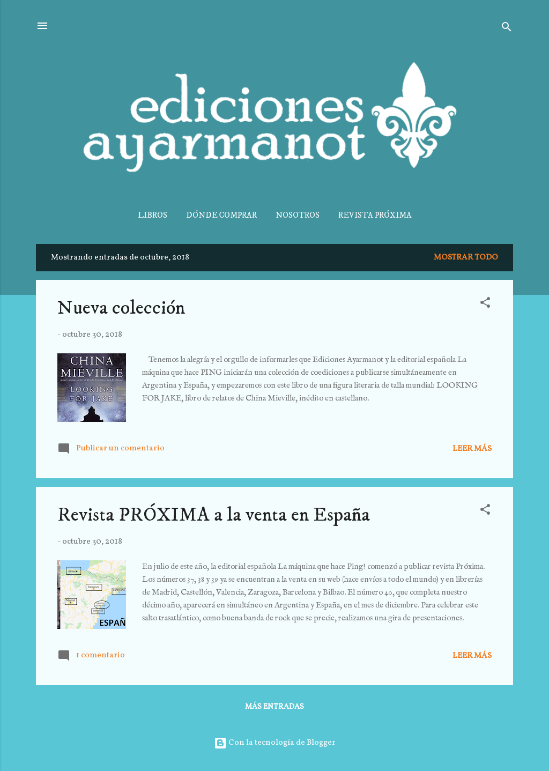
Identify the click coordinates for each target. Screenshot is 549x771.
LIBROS (152, 215)
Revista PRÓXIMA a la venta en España (213, 515)
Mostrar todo (466, 257)
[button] (485, 305)
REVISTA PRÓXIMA (375, 215)
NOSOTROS (298, 215)
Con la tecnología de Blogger (275, 742)
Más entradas (274, 707)
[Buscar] (506, 29)
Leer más (472, 449)
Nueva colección (121, 308)
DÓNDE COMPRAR (221, 215)
